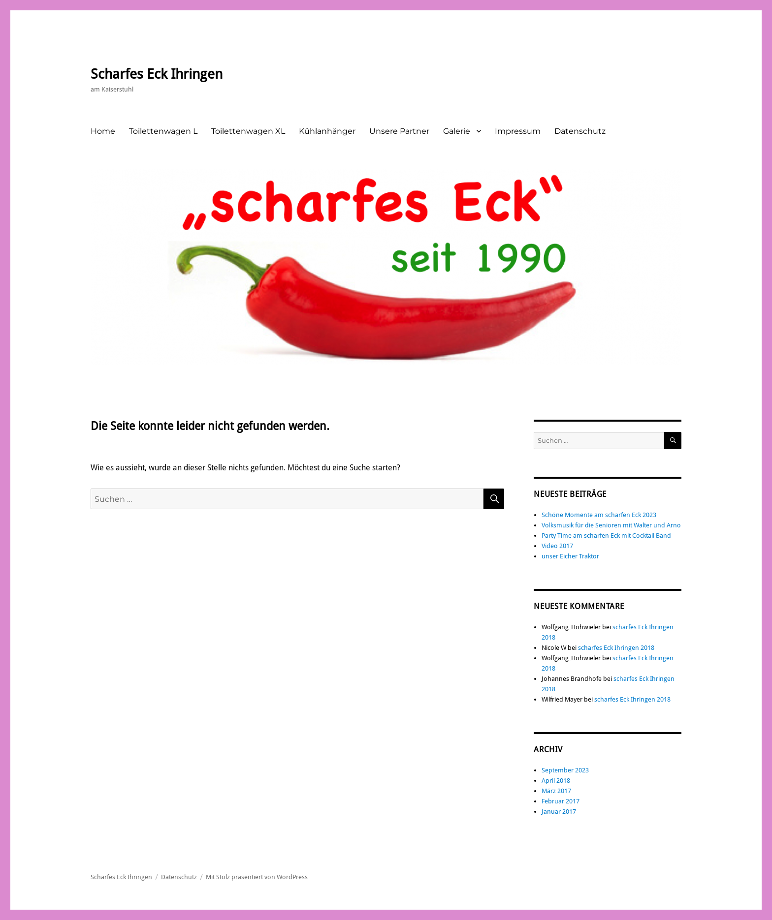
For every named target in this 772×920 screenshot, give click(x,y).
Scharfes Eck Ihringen (157, 74)
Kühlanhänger (327, 131)
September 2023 (565, 770)
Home (103, 131)
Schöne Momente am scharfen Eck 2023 (599, 515)
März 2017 (556, 791)
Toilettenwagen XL (248, 131)
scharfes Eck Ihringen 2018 (616, 647)
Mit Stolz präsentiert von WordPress (257, 877)
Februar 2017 (560, 801)
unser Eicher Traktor (570, 556)
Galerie (456, 131)
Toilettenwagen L (163, 131)
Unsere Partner (399, 131)
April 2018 (556, 780)
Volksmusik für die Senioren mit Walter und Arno (611, 525)
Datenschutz (580, 131)
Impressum (518, 131)
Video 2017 (557, 546)
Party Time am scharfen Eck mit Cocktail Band (606, 535)
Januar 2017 (559, 811)
